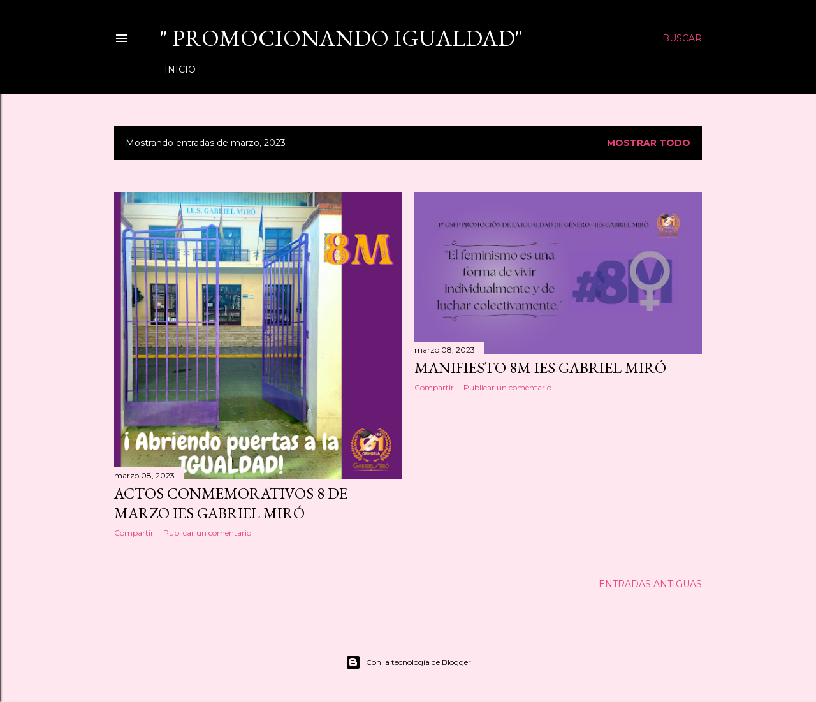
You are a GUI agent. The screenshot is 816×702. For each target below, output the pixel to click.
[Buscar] (682, 38)
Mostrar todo (648, 143)
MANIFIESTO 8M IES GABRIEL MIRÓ (540, 367)
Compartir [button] (134, 532)
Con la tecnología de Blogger (408, 662)
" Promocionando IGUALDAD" (341, 38)
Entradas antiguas (650, 584)
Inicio (180, 69)
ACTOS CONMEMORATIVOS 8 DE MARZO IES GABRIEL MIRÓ (230, 503)
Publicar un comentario (207, 532)
